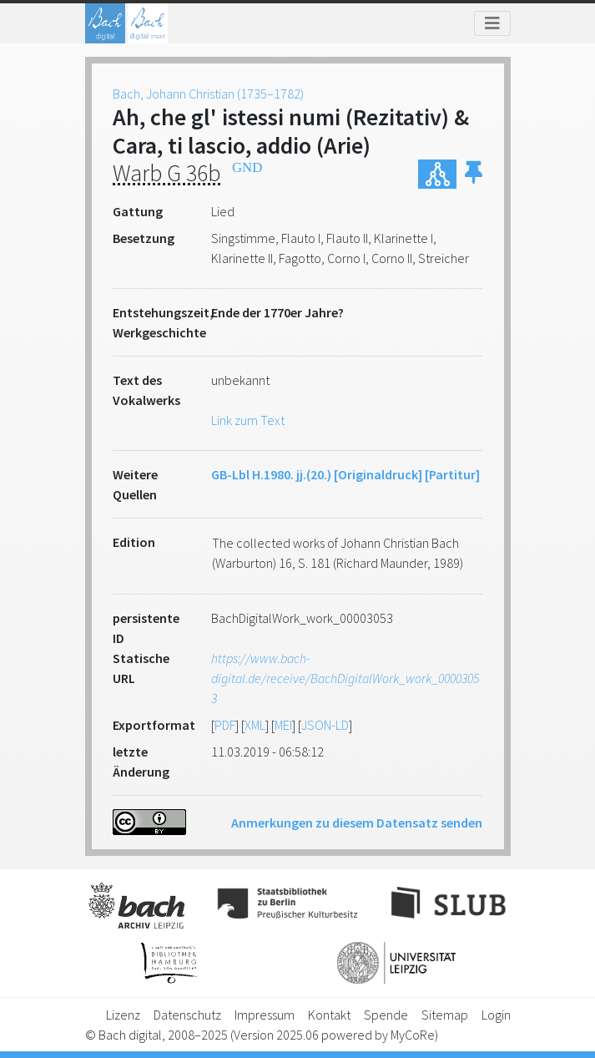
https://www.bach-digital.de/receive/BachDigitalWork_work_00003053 (345, 678)
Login (496, 1014)
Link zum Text (248, 420)
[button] (473, 174)
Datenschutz (187, 1014)
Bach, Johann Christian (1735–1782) (208, 93)
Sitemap (444, 1014)
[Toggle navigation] (492, 23)
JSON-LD (325, 724)
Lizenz (123, 1014)
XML (255, 724)
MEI (283, 724)
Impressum (264, 1014)
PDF (224, 724)
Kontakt (329, 1014)
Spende (386, 1014)
